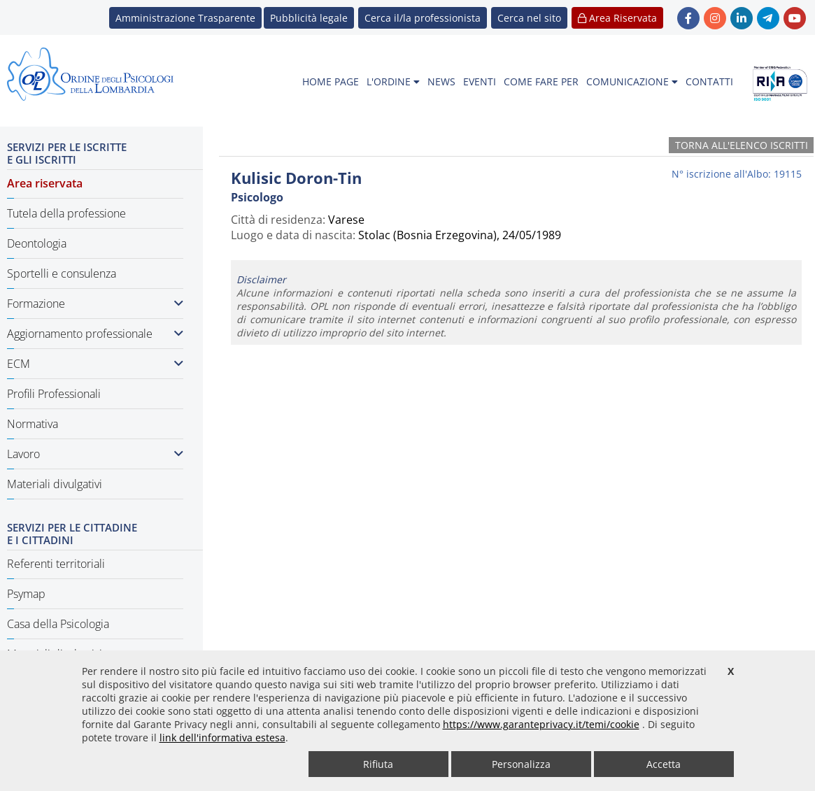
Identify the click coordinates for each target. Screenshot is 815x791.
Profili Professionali (54, 393)
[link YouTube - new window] (795, 18)
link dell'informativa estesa (222, 737)
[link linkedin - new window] (741, 18)
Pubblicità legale (309, 17)
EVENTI (479, 81)
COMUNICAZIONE (632, 81)
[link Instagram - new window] (715, 18)
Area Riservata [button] (617, 17)
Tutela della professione (66, 213)
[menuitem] (330, 82)
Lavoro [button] (95, 454)
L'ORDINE (393, 81)
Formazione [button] (95, 303)
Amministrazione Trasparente (185, 17)
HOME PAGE (330, 81)
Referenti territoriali (56, 563)
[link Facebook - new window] (688, 18)
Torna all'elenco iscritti (741, 145)
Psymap (26, 593)
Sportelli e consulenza (61, 273)
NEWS (441, 81)
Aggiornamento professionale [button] (95, 333)
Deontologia (36, 243)
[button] (529, 18)
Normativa (32, 424)
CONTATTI (709, 81)
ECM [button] (95, 363)
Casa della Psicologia (58, 624)
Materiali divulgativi (54, 484)
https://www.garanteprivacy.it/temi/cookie (541, 724)
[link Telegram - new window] (768, 18)
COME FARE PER (541, 81)
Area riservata (45, 183)
